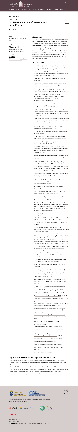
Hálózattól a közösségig (23, 374)
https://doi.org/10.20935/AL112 (59, 281)
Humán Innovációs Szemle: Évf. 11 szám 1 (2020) (53, 360)
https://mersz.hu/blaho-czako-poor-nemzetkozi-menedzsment (49, 329)
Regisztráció (54, 2)
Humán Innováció (38, 360)
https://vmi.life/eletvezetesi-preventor (43, 341)
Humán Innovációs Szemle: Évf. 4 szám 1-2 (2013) (39, 374)
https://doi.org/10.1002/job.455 (48, 170)
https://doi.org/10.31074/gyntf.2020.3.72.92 (53, 290)
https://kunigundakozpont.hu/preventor (44, 321)
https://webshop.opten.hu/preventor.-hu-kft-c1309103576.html (49, 347)
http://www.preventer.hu (40, 352)
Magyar (66, 2)
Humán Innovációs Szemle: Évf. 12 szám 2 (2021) (57, 369)
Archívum (17, 9)
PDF (67, 22)
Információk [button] (32, 9)
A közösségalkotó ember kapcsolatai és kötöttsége (28, 371)
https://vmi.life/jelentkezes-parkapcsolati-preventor (46, 344)
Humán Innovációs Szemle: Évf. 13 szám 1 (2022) (46, 367)
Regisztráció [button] (63, 9)
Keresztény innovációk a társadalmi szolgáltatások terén (34, 369)
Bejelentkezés (60, 2)
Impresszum (12, 426)
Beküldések (49, 9)
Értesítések (25, 9)
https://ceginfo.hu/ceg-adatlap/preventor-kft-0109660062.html (49, 298)
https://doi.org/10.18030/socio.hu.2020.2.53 (43, 100)
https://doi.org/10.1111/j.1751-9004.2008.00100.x (44, 210)
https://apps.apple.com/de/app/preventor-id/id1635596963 (48, 295)
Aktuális (11, 9)
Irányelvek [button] (41, 9)
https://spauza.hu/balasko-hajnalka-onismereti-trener (46, 338)
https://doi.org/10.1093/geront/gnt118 (55, 69)
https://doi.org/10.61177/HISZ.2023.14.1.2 (43, 87)
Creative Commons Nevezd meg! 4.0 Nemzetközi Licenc (31, 423)
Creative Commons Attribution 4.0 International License (18, 59)
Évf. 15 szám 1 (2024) (14, 16)
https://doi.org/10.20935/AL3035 (47, 75)
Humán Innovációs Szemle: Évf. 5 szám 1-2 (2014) (51, 371)
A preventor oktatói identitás (28, 367)
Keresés (56, 9)
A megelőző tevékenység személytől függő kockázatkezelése (35, 362)
